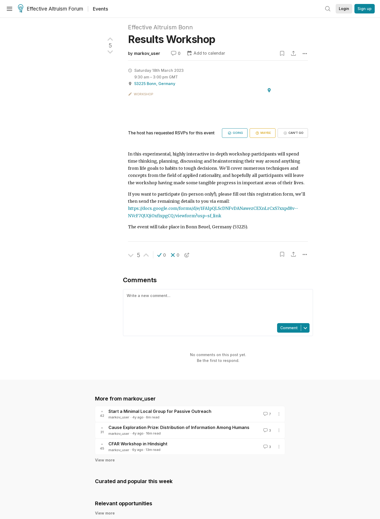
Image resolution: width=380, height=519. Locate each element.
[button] (161, 255)
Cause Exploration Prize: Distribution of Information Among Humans (178, 427)
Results (171, 39)
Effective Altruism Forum (50, 9)
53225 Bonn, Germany (154, 83)
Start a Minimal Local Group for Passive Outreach (159, 411)
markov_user (147, 53)
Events (100, 9)
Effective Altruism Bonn (160, 27)
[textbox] (217, 305)
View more (105, 460)
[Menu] (9, 8)
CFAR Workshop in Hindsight (137, 443)
